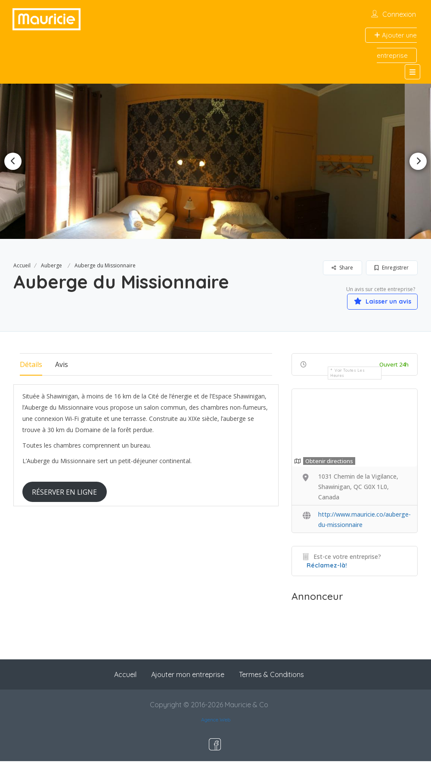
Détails (31, 365)
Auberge (51, 265)
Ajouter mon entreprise (187, 675)
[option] (216, 161)
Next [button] (418, 161)
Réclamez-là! (327, 566)
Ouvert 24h (394, 365)
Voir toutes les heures (347, 374)
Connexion (399, 14)
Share (342, 267)
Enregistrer (392, 267)
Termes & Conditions (271, 675)
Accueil (22, 265)
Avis (61, 365)
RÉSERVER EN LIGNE (64, 492)
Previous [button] (13, 161)
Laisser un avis (377, 301)
